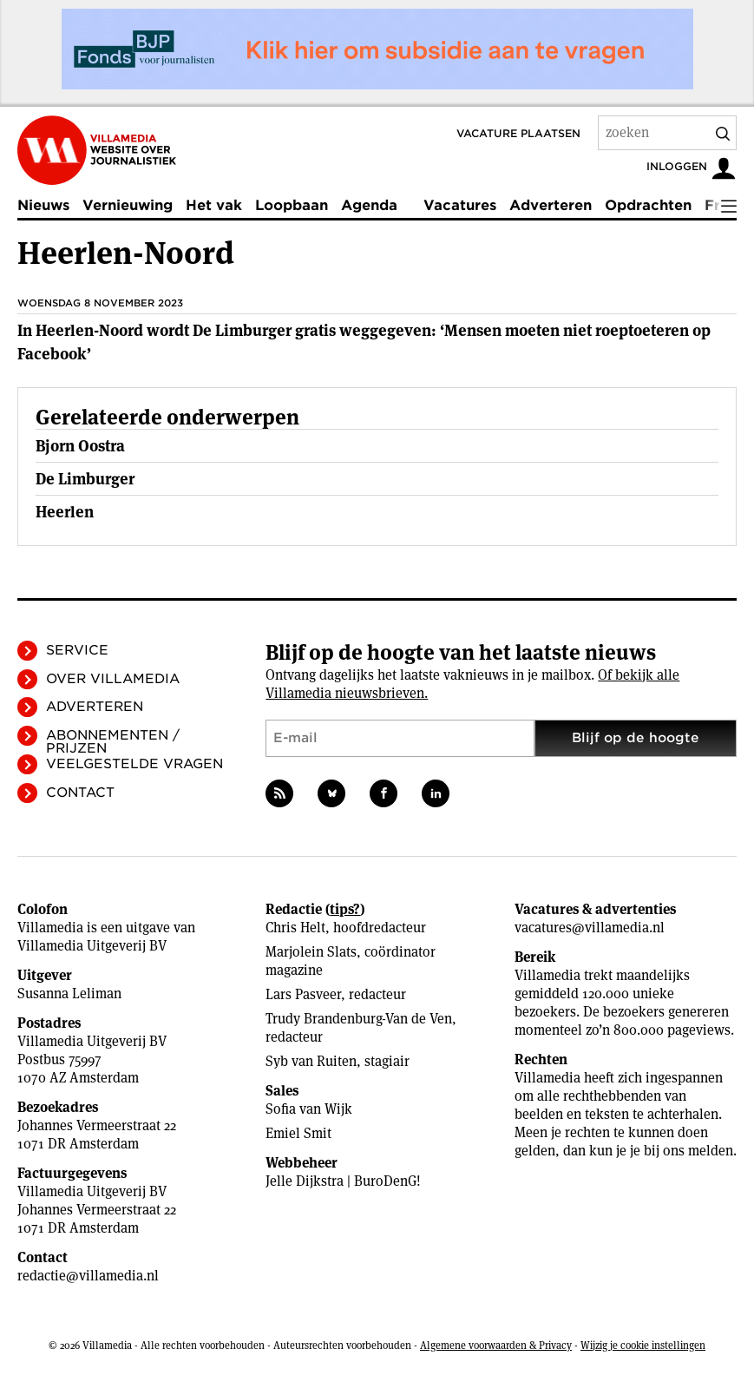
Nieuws (43, 205)
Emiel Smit (298, 1133)
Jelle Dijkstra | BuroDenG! (343, 1181)
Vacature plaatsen (518, 133)
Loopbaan (291, 205)
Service (77, 650)
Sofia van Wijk (309, 1109)
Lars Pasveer (303, 994)
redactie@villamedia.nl (88, 1276)
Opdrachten (648, 205)
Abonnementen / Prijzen (113, 741)
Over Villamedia (113, 679)
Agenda (369, 205)
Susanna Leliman (69, 993)
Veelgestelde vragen (134, 764)
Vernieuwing (127, 205)
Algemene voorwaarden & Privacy (496, 1345)
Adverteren (550, 205)
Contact (80, 792)
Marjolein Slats (311, 952)
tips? (345, 909)
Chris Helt (295, 927)
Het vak (214, 205)
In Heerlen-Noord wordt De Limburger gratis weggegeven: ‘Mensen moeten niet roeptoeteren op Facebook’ (364, 342)
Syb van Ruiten (311, 1061)
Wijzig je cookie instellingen (642, 1345)
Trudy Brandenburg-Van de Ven (359, 1019)
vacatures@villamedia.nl (590, 927)
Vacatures (459, 205)
